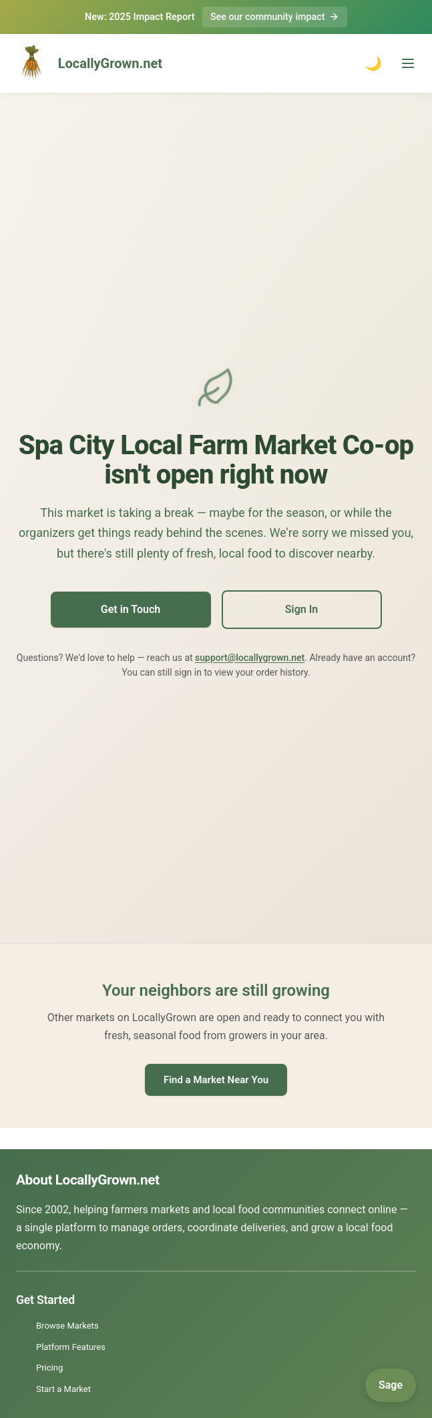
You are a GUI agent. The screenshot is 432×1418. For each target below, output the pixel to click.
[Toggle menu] (408, 63)
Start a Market (63, 1389)
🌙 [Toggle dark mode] (373, 63)
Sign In (301, 610)
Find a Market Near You (216, 1080)
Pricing (49, 1368)
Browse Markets (67, 1326)
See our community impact (275, 17)
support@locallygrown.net (249, 657)
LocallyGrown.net (86, 63)
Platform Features (70, 1347)
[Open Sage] (390, 1385)
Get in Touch (130, 610)
